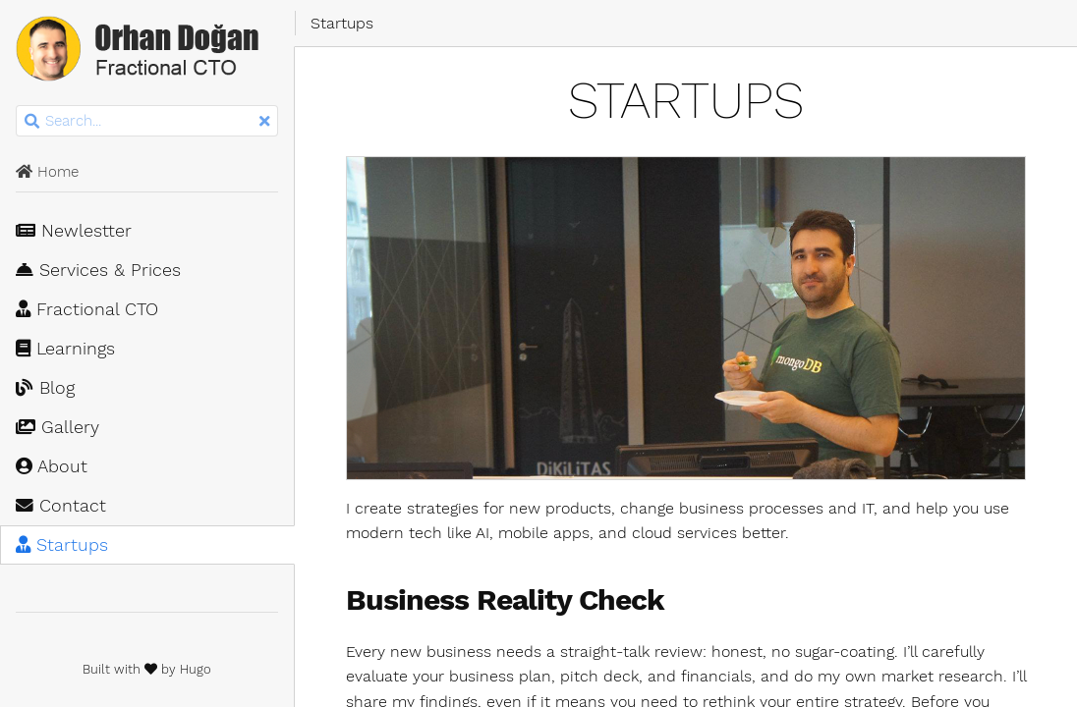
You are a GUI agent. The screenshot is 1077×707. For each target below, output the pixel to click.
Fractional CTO (87, 309)
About (51, 466)
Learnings (65, 348)
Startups (62, 545)
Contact (61, 506)
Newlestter (74, 231)
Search (17, 105)
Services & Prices (98, 270)
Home (47, 172)
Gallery (57, 427)
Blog (45, 388)
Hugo (195, 669)
